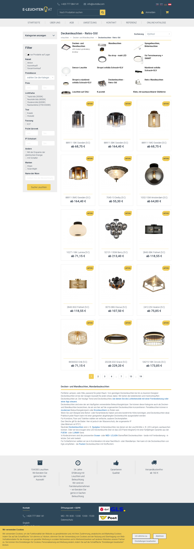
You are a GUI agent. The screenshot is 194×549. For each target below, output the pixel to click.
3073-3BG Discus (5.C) (116, 307)
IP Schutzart (30, 139)
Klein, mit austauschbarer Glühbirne (149, 92)
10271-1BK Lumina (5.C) (78, 252)
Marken (28, 162)
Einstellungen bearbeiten (145, 541)
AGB (72, 22)
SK (161, 4)
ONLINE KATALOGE (156, 22)
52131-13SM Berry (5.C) (116, 252)
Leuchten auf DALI (80, 92)
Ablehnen (160, 536)
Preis (27, 83)
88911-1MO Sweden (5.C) (154, 142)
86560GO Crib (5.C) (78, 362)
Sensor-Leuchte (79, 67)
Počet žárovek (31, 129)
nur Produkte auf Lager (37, 54)
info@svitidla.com (95, 4)
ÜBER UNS (55, 22)
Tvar (27, 109)
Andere (28, 149)
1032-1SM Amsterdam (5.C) (154, 197)
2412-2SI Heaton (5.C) (154, 307)
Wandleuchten (114, 43)
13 (131, 376)
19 (141, 376)
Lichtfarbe (30, 93)
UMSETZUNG (90, 22)
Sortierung (139, 34)
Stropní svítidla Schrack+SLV (110, 67)
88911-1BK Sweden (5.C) (78, 142)
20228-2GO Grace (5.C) (116, 362)
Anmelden (150, 12)
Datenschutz (67, 519)
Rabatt (28, 59)
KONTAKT (111, 22)
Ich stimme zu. (141, 536)
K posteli (101, 92)
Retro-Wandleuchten (154, 80)
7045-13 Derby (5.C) (116, 197)
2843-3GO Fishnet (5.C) (78, 307)
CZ (157, 4)
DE (165, 4)
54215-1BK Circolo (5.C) (154, 362)
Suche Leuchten (39, 187)
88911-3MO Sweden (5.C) (78, 197)
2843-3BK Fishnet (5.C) (154, 252)
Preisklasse (30, 73)
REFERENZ (131, 22)
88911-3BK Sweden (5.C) (116, 142)
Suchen (102, 12)
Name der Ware (32, 173)
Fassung (29, 120)
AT (169, 4)
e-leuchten (65, 38)
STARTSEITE (34, 22)
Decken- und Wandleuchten (83, 38)
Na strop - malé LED (117, 55)
